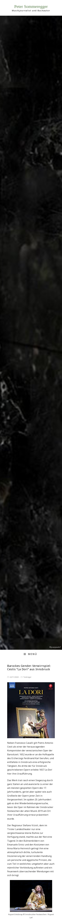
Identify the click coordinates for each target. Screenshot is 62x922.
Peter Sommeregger (31, 6)
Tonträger (27, 677)
